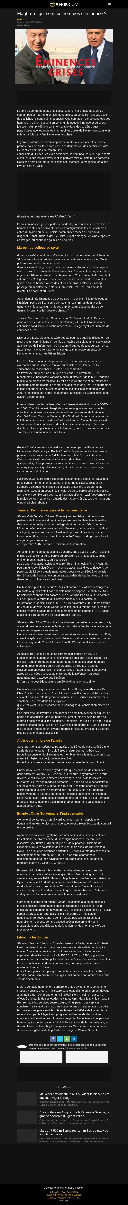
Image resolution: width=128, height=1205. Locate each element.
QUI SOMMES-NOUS (55, 1195)
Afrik (19, 19)
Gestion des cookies (72, 1198)
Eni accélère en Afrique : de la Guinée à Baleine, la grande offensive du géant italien (74, 1114)
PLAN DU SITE (72, 1192)
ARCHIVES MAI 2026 (56, 1198)
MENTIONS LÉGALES (72, 1195)
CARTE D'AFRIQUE (57, 1192)
